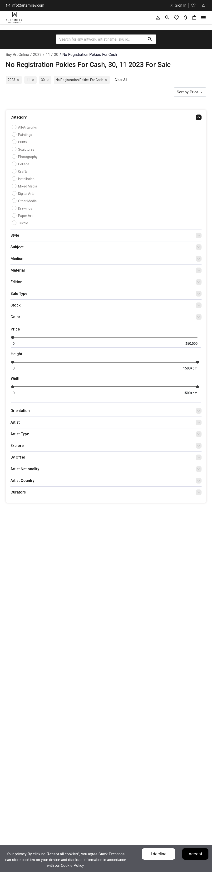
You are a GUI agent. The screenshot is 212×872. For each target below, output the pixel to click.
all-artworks (25, 127)
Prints (20, 142)
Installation (24, 179)
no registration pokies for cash (89, 54)
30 (56, 54)
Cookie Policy (72, 865)
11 (48, 54)
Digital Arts (24, 194)
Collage (21, 164)
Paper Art (23, 216)
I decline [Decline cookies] (159, 853)
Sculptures (23, 149)
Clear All (121, 80)
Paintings (22, 135)
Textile (20, 223)
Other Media (25, 201)
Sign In (177, 5)
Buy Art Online (17, 54)
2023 (37, 54)
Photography (25, 157)
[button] (106, 119)
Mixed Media (25, 186)
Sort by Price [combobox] (187, 92)
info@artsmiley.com (25, 5)
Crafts (20, 171)
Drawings (22, 208)
